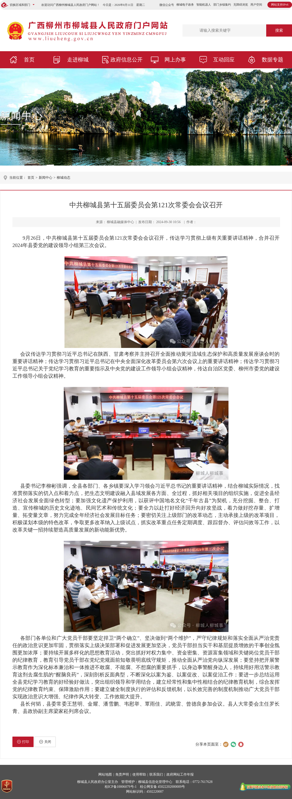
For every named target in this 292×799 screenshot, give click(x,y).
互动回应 (224, 60)
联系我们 (156, 774)
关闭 (45, 742)
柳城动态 (63, 177)
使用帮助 (139, 774)
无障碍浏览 (240, 4)
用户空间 (256, 4)
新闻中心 (22, 115)
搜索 (279, 30)
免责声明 (122, 774)
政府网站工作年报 (180, 774)
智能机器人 (203, 4)
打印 (23, 742)
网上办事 (175, 60)
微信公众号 (166, 5)
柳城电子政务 (185, 4)
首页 (29, 60)
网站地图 (105, 774)
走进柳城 (78, 60)
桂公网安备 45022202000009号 (162, 787)
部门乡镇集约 (222, 4)
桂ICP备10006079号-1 (121, 787)
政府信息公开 (126, 60)
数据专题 (272, 60)
